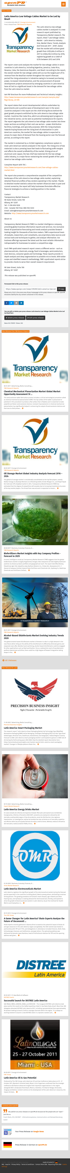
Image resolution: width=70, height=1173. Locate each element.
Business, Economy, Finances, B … (22, 548)
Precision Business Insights (13, 725)
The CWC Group (9, 915)
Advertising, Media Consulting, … (22, 386)
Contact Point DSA (41, 1164)
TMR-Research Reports (24, 24)
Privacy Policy (15, 1164)
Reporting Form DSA (54, 1164)
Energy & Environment (28, 22)
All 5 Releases (9, 660)
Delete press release (15, 318)
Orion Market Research (11, 885)
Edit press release (35, 318)
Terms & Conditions (27, 1164)
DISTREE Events (9, 997)
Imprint (7, 1164)
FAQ (3, 1164)
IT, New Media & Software (20, 995)
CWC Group (7, 1074)
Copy (61, 289)
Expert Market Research (11, 806)
